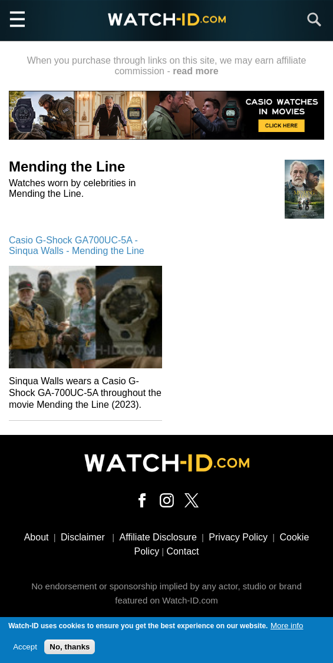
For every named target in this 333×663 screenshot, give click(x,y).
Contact (182, 551)
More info (287, 626)
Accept (25, 647)
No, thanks (70, 647)
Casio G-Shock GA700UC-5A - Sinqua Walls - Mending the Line (76, 245)
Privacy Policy (238, 537)
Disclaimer (83, 537)
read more (195, 71)
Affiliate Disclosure (157, 537)
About (36, 537)
